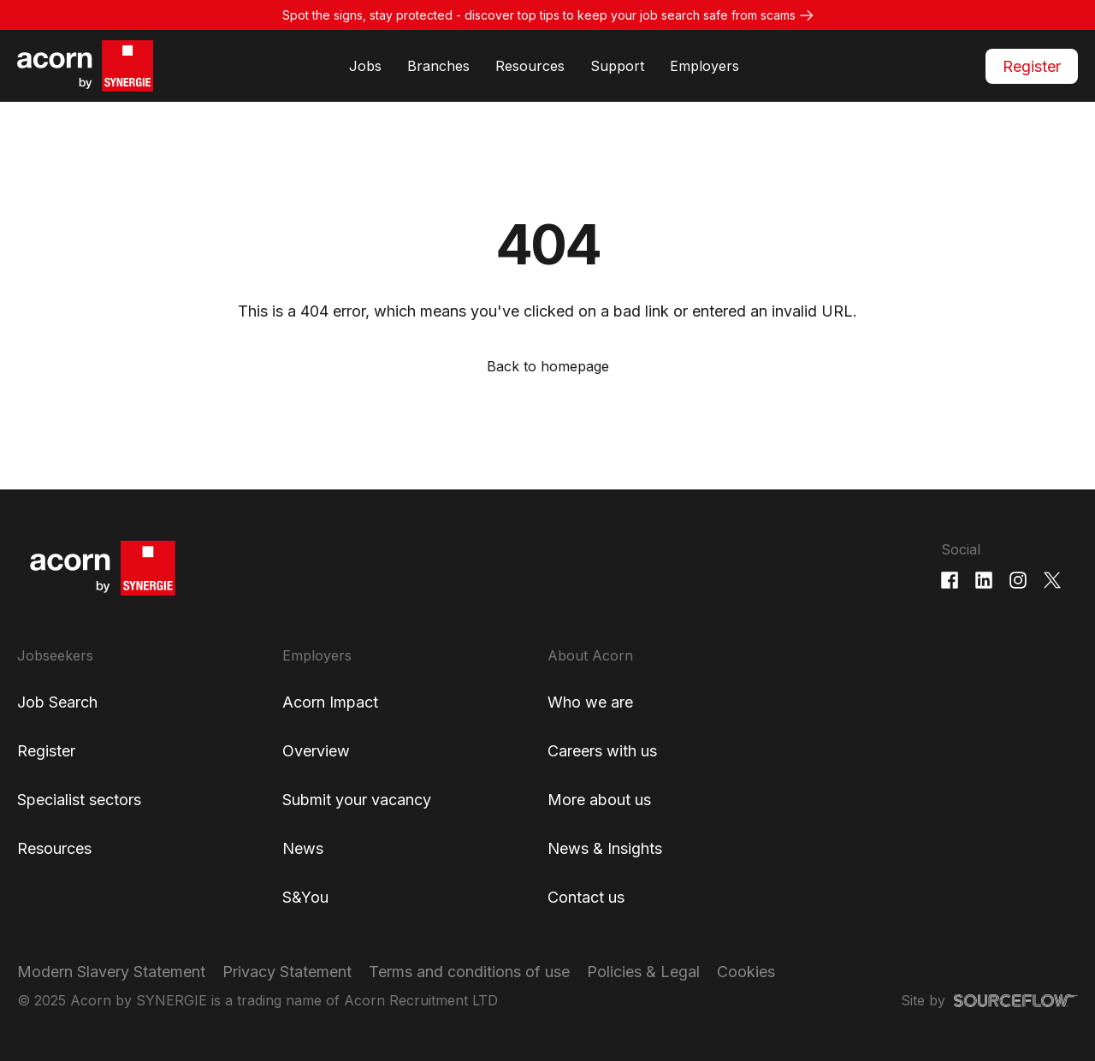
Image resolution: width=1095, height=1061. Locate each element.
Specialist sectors (79, 800)
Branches (438, 65)
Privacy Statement (287, 972)
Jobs (365, 65)
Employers (704, 65)
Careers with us (602, 751)
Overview (316, 751)
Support (617, 65)
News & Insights (605, 848)
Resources (530, 65)
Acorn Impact (330, 702)
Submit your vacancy (356, 800)
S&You (305, 897)
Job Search (57, 702)
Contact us (586, 897)
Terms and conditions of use (469, 972)
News (302, 848)
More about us (599, 800)
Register (1032, 66)
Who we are (590, 702)
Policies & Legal (643, 972)
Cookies (746, 972)
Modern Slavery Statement (111, 972)
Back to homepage (548, 366)
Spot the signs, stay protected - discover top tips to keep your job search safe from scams (539, 15)
